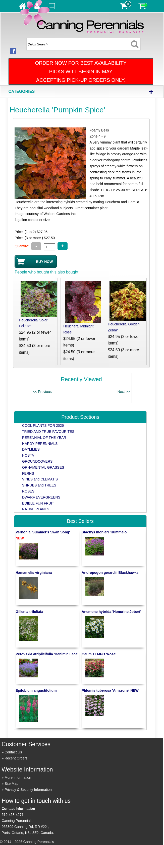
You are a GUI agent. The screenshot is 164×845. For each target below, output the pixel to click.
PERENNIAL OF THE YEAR (44, 438)
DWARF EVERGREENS (41, 497)
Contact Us (13, 752)
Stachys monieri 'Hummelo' (105, 532)
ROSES (28, 491)
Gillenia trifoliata (29, 612)
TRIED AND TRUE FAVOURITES (48, 432)
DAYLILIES (31, 449)
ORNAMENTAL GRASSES (43, 467)
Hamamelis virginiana (34, 573)
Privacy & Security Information (28, 790)
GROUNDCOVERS (37, 461)
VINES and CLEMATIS (40, 479)
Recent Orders (16, 758)
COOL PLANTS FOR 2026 (43, 426)
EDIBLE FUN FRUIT (38, 503)
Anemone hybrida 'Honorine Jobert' (111, 612)
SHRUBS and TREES (39, 485)
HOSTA (28, 455)
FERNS (28, 473)
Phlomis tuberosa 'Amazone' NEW (110, 690)
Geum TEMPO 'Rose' (99, 654)
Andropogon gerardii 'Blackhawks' (110, 573)
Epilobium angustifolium (36, 690)
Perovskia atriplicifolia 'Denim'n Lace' (47, 654)
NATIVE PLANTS (35, 509)
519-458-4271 (12, 815)
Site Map (11, 784)
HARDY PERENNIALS (40, 444)
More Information (18, 778)
